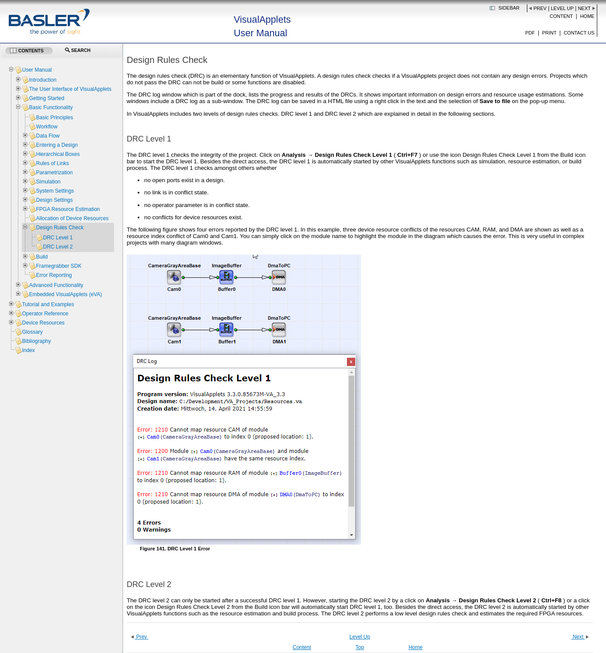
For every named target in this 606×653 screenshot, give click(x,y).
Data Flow (47, 136)
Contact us (579, 32)
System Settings (55, 191)
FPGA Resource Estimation (68, 209)
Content (561, 16)
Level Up (562, 8)
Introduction (42, 80)
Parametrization (54, 172)
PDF (530, 32)
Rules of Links (52, 163)
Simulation (48, 182)
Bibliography (36, 341)
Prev (540, 8)
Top (360, 647)
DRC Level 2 (58, 247)
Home (587, 16)
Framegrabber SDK (58, 266)
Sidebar (509, 7)
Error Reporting (54, 275)
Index (28, 350)
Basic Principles (54, 117)
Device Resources (43, 323)
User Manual (37, 70)
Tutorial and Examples (48, 304)
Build (42, 257)
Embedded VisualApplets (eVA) (65, 294)
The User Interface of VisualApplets (70, 89)
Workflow (46, 127)
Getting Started (46, 98)
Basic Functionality (51, 107)
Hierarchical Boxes (58, 154)
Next (584, 8)
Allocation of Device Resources (72, 218)
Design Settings (54, 200)
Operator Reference (45, 314)
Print (549, 32)
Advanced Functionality (56, 285)
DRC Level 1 (58, 238)
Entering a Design (56, 145)
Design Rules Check (59, 228)
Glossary (32, 332)
